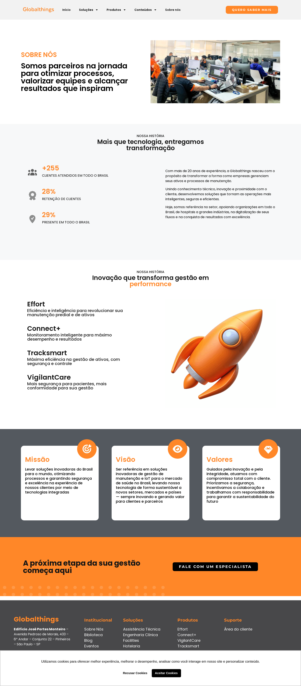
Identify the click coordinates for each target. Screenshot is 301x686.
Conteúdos (145, 9)
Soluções (88, 9)
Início (66, 10)
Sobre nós (173, 10)
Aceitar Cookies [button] (166, 673)
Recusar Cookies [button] (135, 673)
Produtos (116, 9)
